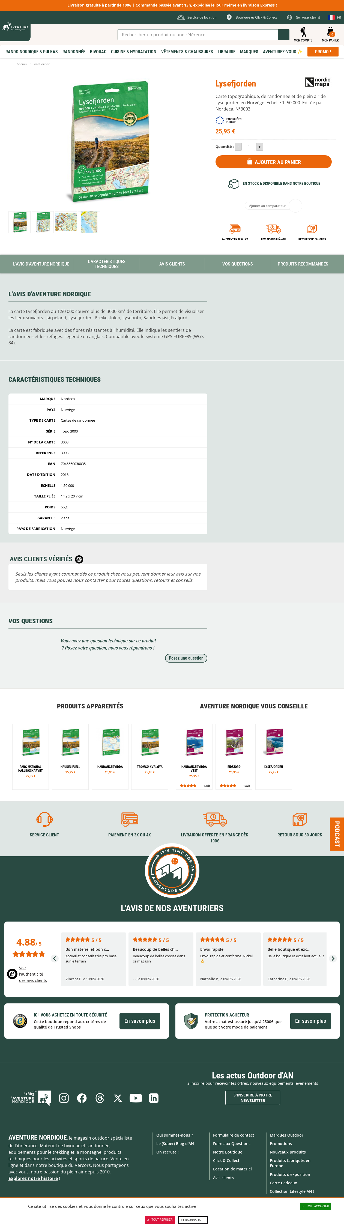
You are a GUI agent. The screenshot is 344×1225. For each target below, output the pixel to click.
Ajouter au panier (278, 162)
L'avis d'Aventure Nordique (41, 264)
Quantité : (225, 146)
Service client (44, 834)
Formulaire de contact (233, 1135)
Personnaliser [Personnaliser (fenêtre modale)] (193, 1219)
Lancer (283, 34)
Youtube (136, 1098)
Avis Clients (172, 264)
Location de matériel (232, 1169)
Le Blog (31, 1098)
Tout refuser (159, 1219)
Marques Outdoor (286, 1135)
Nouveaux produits (288, 1152)
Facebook (82, 1098)
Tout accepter (315, 1206)
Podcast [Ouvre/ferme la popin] (337, 834)
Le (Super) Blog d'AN (175, 1143)
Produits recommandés (303, 264)
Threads (100, 1098)
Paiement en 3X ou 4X (235, 239)
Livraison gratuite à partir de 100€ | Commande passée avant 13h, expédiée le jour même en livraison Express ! (172, 5)
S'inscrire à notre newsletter (253, 1097)
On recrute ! (167, 1152)
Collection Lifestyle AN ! (292, 1191)
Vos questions (237, 264)
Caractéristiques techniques (106, 264)
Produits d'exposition (290, 1174)
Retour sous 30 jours (312, 239)
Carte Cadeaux (283, 1182)
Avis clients (223, 1177)
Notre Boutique (227, 1152)
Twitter (118, 1098)
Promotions (281, 1143)
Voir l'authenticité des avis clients (33, 974)
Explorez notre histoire (33, 1178)
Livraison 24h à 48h (273, 239)
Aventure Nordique (37, 1137)
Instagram (64, 1098)
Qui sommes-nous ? (174, 1135)
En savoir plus (139, 1021)
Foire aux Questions (231, 1143)
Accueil (22, 64)
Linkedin (154, 1098)
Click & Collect (226, 1160)
